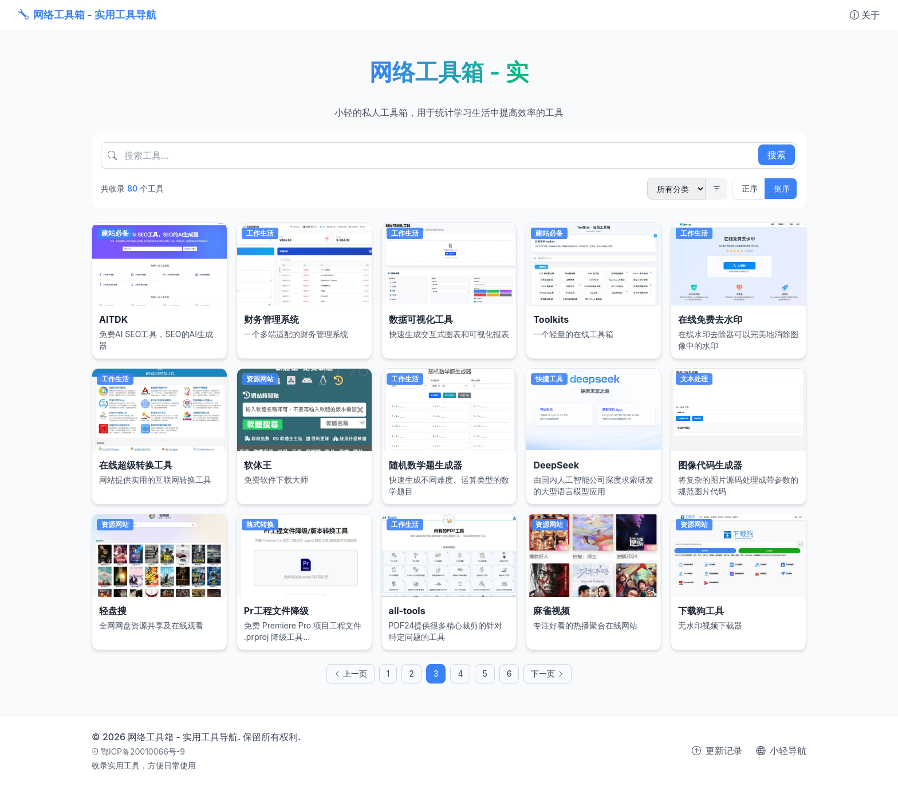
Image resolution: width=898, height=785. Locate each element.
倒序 (782, 188)
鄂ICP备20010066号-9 (138, 751)
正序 (750, 188)
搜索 (776, 155)
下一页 (547, 680)
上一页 (350, 680)
